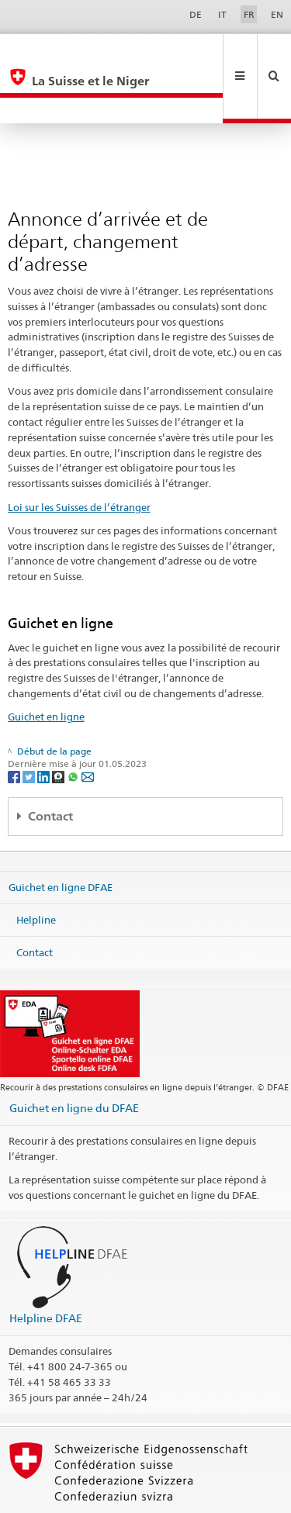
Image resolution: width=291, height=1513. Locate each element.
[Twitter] (30, 724)
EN (277, 14)
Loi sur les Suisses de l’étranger (79, 455)
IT (222, 14)
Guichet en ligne (46, 664)
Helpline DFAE (45, 1266)
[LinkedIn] (44, 724)
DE (195, 14)
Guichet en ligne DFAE (61, 835)
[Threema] (59, 724)
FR (249, 14)
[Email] (87, 724)
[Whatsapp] (74, 724)
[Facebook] (15, 724)
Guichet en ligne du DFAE (74, 1055)
